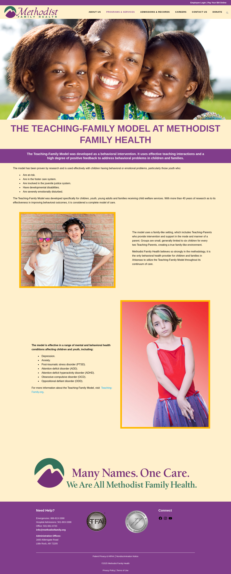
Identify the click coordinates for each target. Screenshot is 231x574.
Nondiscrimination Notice (127, 556)
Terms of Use (122, 570)
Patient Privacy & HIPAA (103, 556)
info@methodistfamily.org (51, 529)
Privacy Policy (109, 570)
